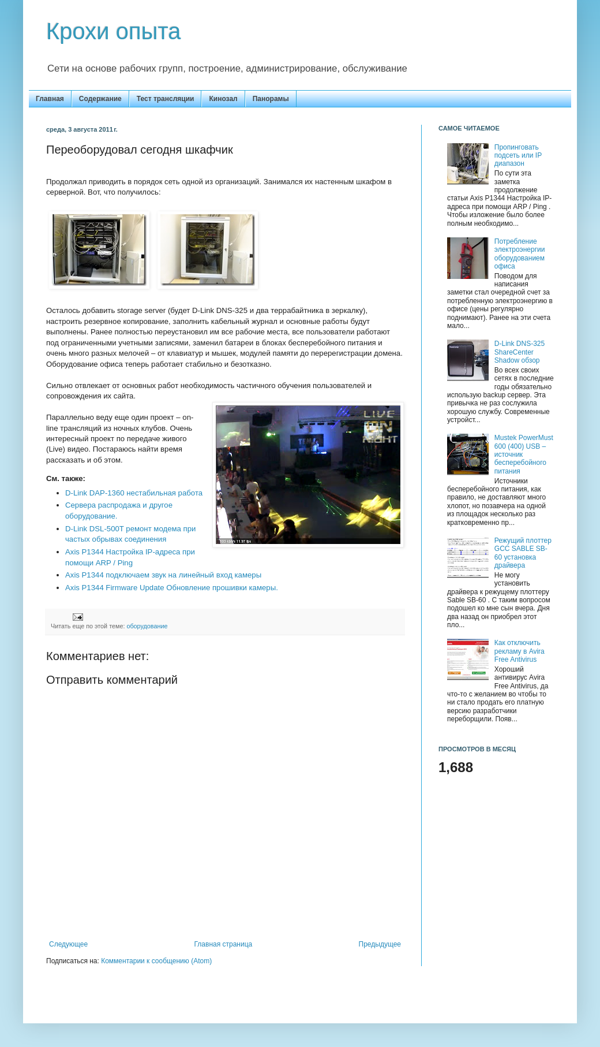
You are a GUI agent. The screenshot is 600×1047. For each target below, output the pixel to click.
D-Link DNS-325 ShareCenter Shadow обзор (519, 352)
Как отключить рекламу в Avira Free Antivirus (519, 651)
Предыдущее (380, 944)
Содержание (100, 99)
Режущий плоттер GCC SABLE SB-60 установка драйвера (523, 552)
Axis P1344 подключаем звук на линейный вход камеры (163, 575)
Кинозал (223, 99)
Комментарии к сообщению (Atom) (156, 961)
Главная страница (223, 944)
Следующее (68, 944)
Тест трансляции (165, 99)
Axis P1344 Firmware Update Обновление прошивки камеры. (171, 587)
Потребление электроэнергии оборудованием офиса (519, 253)
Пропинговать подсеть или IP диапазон (518, 155)
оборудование (146, 626)
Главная (50, 99)
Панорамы (271, 99)
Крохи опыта (113, 31)
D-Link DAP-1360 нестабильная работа (133, 493)
